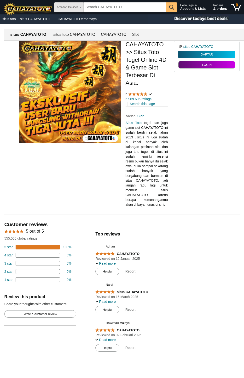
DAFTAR (207, 54)
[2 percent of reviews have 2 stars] (37, 271)
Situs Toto (134, 123)
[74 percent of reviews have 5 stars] (37, 247)
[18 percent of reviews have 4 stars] (37, 255)
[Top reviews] (122, 288)
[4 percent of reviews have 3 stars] (37, 263)
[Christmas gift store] (196, 19)
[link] (180, 46)
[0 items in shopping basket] (236, 7)
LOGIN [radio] (207, 65)
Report (130, 271)
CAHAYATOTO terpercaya (77, 19)
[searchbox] (125, 7)
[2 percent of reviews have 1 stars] (37, 279)
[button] (139, 94)
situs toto (9, 19)
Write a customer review (40, 314)
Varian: (131, 116)
